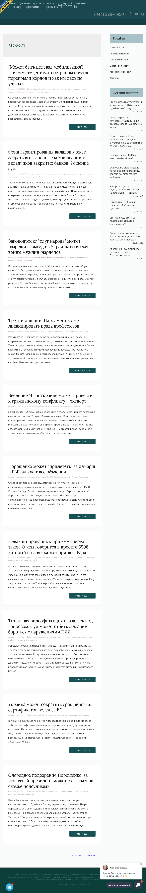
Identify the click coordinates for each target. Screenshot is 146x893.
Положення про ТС (120, 53)
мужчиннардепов (82, 257)
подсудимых (73, 792)
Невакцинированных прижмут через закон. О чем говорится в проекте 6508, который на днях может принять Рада (49, 547)
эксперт (87, 406)
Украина (86, 715)
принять (11, 561)
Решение (29, 177)
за (62, 477)
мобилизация (75, 89)
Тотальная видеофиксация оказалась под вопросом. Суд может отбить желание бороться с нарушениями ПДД (50, 626)
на (67, 558)
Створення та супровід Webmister (73, 884)
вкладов (36, 174)
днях (43, 558)
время (43, 257)
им (46, 89)
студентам (29, 92)
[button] (73, 21)
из (66, 257)
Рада (26, 561)
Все (48, 477)
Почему (21, 92)
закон (48, 558)
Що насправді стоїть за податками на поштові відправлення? (122, 220)
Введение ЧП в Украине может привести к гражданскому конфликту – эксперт (50, 398)
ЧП (82, 406)
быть (29, 89)
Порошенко (83, 477)
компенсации (13, 177)
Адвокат (42, 477)
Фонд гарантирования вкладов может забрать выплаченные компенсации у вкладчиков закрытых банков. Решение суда (48, 160)
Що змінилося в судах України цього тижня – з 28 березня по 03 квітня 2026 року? (126, 105)
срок (80, 715)
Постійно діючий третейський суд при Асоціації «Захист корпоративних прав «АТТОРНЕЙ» (43, 5)
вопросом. (53, 637)
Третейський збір (119, 59)
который (55, 558)
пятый (21, 795)
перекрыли (12, 92)
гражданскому (41, 406)
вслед (39, 715)
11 (27, 855)
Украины (28, 260)
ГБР (51, 477)
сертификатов (60, 715)
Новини (11, 89)
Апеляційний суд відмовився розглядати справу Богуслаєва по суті (125, 252)
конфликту (52, 406)
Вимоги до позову (119, 65)
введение (31, 406)
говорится (36, 558)
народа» (11, 260)
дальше (41, 89)
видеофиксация (42, 637)
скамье (27, 795)
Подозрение (62, 792)
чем (30, 561)
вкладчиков (45, 174)
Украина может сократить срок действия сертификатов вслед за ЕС (50, 707)
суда (36, 177)
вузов (34, 89)
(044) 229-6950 (109, 14)
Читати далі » (82, 126)
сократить (72, 715)
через (35, 561)
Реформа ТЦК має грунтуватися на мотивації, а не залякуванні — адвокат (125, 189)
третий (85, 331)
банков (29, 174)
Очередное (52, 792)
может (85, 89)
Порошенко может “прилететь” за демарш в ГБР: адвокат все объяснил (51, 469)
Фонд (41, 177)
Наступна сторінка (82, 855)
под (21, 640)
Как (61, 89)
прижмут (91, 558)
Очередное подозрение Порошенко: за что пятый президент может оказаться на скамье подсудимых (50, 780)
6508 (29, 558)
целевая (45, 92)
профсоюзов (76, 331)
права (67, 331)
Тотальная (32, 640)
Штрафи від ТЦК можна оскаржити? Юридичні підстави (123, 205)
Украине (76, 406)
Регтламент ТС (118, 47)
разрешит (20, 260)
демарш (57, 477)
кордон (66, 89)
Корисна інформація (121, 71)
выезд (49, 257)
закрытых (90, 174)
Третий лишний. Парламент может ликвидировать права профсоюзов (44, 323)
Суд (25, 640)
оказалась (88, 637)
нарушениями (77, 637)
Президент (12, 795)
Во (33, 257)
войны (37, 257)
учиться (38, 92)
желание (61, 637)
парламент (59, 331)
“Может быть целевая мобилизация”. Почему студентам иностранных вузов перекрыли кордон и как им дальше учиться (48, 75)
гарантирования (70, 174)
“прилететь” (32, 477)
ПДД (18, 640)
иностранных (53, 89)
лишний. (44, 331)
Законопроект (58, 257)
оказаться (43, 792)
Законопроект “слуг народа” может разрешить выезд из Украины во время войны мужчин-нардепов (48, 246)
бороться (31, 637)
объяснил (74, 477)
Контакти (115, 77)
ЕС (43, 715)
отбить (11, 640)
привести (68, 406)
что (32, 795)
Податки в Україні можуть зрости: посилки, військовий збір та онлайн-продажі (125, 236)
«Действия (31, 715)
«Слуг (29, 257)
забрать (81, 174)
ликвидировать (33, 331)
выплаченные (56, 174)
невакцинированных (77, 558)
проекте (19, 561)
